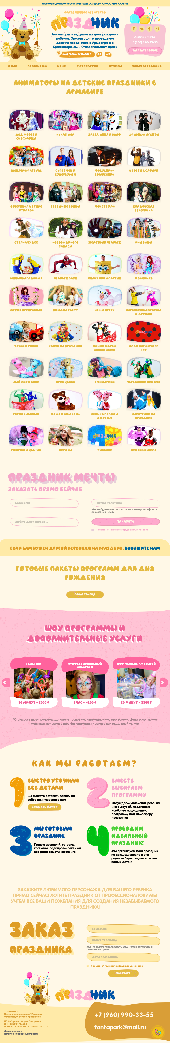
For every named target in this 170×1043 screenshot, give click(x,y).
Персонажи (37, 66)
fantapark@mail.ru (120, 1026)
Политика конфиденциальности (21, 1033)
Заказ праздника (147, 66)
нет (108, 54)
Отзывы (115, 66)
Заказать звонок (44, 807)
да (99, 54)
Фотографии (87, 66)
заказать (145, 50)
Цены (61, 66)
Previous (6, 683)
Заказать (125, 521)
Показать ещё (85, 594)
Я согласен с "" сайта (119, 529)
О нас (12, 66)
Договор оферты (13, 1031)
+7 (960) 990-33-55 (124, 1014)
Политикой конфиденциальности (125, 529)
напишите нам (142, 548)
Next (164, 683)
